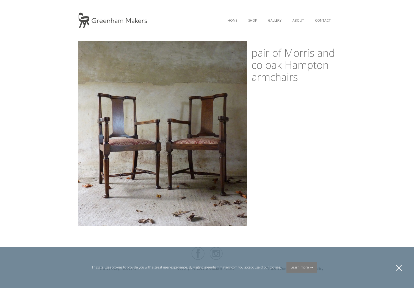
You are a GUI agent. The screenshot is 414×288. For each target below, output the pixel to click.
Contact (323, 20)
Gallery (274, 20)
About (298, 20)
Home (232, 20)
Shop (252, 20)
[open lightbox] (162, 112)
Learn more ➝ (302, 267)
